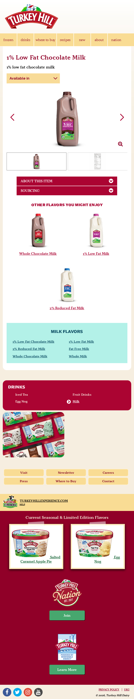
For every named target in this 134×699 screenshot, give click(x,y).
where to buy (45, 40)
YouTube (38, 692)
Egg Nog (21, 401)
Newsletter (66, 473)
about (99, 40)
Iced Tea (21, 395)
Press (24, 481)
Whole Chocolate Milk (38, 253)
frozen (8, 40)
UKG (127, 689)
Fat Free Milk (79, 349)
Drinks (16, 386)
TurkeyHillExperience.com (44, 501)
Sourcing (69, 190)
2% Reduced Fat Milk (67, 308)
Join (67, 615)
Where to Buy (66, 481)
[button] (121, 117)
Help (22, 504)
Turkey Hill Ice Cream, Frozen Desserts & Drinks (31, 16)
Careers (108, 473)
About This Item (69, 180)
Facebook (7, 692)
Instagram (28, 692)
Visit (23, 473)
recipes (65, 40)
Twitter (17, 692)
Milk (76, 401)
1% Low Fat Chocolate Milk (33, 342)
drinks (25, 40)
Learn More (67, 670)
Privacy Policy (109, 689)
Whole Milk (78, 356)
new (82, 40)
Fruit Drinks (82, 395)
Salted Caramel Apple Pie (36, 559)
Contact (108, 481)
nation (116, 40)
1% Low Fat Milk (96, 253)
